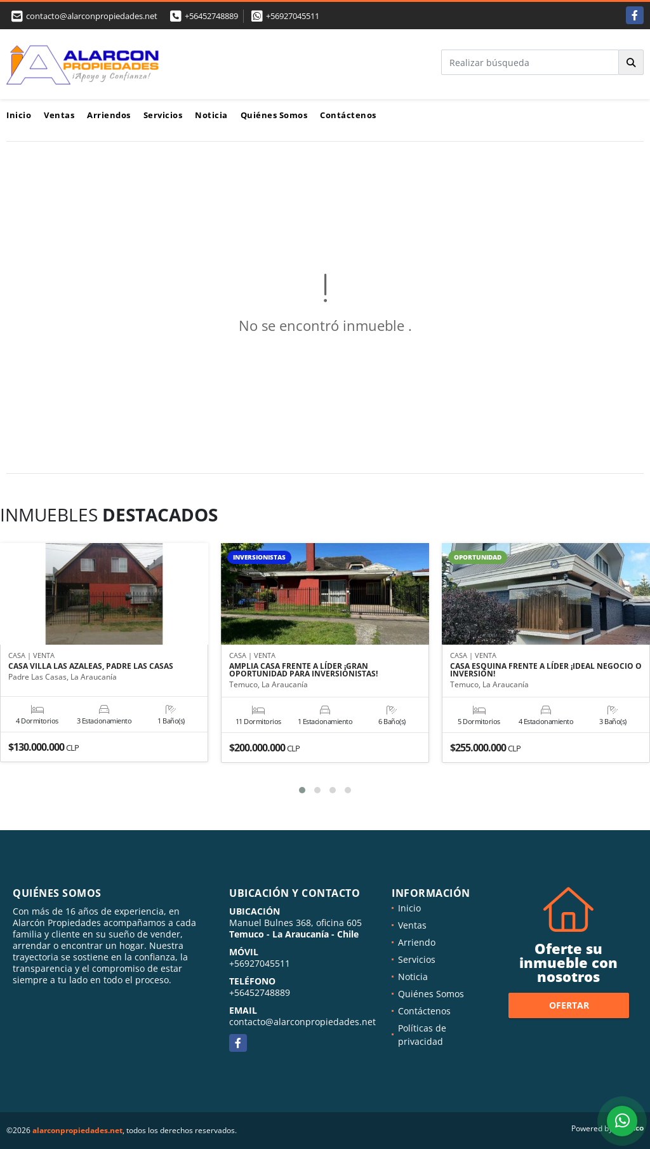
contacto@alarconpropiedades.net (302, 1022)
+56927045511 (292, 16)
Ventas (59, 115)
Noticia (211, 115)
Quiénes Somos (274, 115)
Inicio (18, 115)
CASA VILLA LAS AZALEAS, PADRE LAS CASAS (90, 666)
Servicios (163, 115)
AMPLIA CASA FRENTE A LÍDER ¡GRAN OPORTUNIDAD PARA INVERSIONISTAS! (303, 670)
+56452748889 (211, 16)
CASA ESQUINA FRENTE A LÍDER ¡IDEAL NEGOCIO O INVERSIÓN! (546, 670)
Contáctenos (348, 115)
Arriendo (416, 942)
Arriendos (109, 115)
